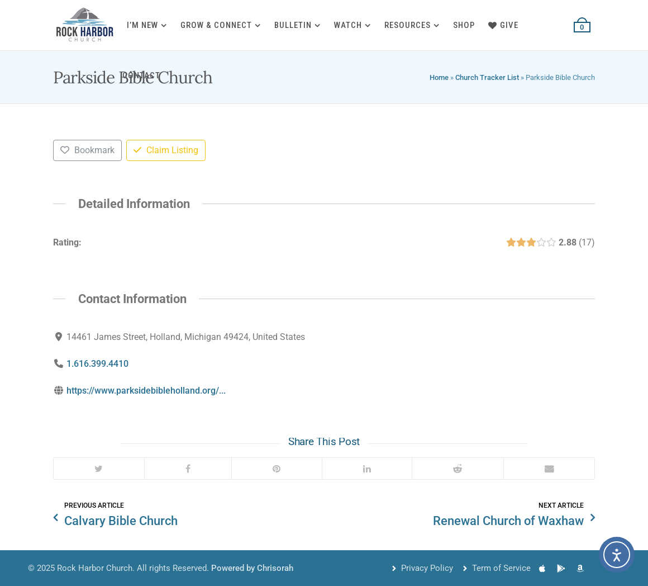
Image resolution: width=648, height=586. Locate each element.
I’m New (142, 25)
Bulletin (293, 25)
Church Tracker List (487, 77)
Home (439, 77)
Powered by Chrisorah (252, 568)
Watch (348, 25)
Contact (141, 75)
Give (503, 25)
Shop (464, 25)
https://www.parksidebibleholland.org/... (146, 390)
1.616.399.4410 (97, 363)
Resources (407, 25)
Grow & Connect (216, 25)
